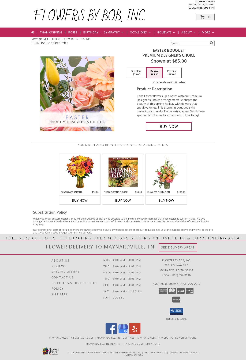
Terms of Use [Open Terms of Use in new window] (134, 354)
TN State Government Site (142, 343)
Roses (72, 32)
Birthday (90, 32)
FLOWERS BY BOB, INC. (89, 16)
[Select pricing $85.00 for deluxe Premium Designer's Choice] (154, 73)
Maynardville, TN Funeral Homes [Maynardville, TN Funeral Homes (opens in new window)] (71, 337)
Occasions (140, 32)
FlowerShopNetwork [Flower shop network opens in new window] (125, 352)
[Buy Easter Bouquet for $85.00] (169, 126)
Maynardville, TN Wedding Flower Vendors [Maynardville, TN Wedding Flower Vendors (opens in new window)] (167, 337)
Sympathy (114, 32)
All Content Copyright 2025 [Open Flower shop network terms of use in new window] (88, 352)
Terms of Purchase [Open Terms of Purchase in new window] (183, 352)
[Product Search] (189, 43)
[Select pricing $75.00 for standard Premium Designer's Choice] (136, 73)
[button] (205, 17)
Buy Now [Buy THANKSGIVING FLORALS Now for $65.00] (123, 200)
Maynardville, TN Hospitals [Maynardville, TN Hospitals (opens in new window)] (116, 337)
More (208, 32)
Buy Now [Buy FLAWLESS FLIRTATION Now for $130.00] (166, 200)
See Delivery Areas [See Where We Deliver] (178, 247)
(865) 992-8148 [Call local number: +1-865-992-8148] (206, 7)
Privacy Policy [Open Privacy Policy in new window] (155, 352)
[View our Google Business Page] (123, 333)
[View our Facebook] (111, 333)
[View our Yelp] (134, 333)
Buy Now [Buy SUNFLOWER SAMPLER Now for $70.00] (80, 200)
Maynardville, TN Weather (103, 343)
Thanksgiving (51, 32)
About (188, 32)
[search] (211, 43)
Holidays (166, 32)
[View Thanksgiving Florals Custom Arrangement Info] (123, 172)
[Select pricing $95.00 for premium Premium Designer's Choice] (172, 73)
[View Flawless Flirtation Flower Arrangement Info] (166, 172)
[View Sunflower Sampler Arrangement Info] (79, 172)
